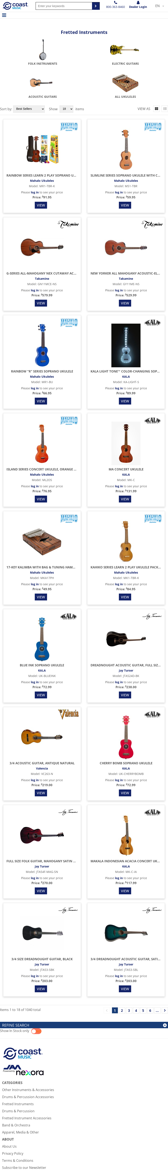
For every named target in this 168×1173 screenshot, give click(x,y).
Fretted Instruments (18, 1071)
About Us (9, 1113)
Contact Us (10, 1148)
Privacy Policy (12, 1120)
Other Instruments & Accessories (28, 1056)
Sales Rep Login (155, 1162)
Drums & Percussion (18, 1078)
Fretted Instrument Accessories (26, 1085)
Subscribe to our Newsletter (24, 1134)
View (41, 172)
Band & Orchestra (16, 1092)
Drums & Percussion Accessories (28, 1064)
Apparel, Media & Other (20, 1099)
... (157, 977)
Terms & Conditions (17, 1127)
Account (8, 1155)
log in (35, 159)
